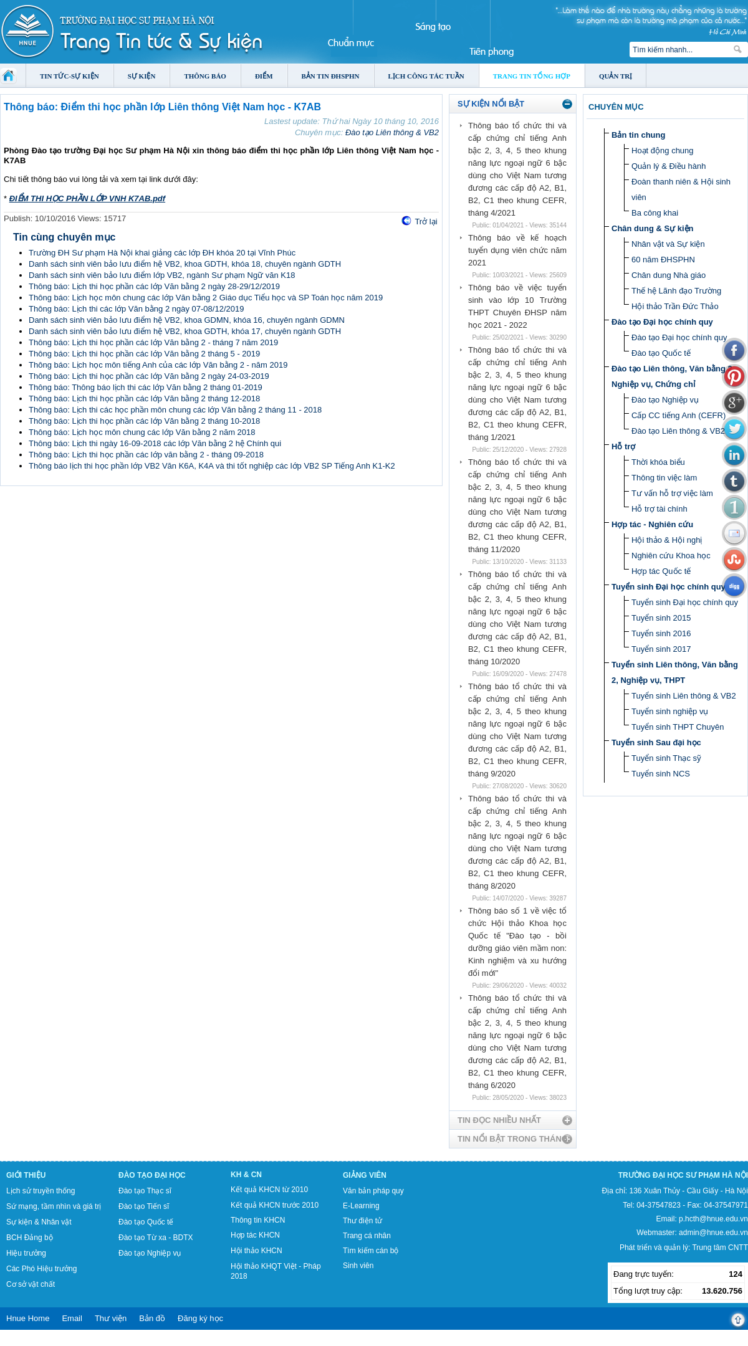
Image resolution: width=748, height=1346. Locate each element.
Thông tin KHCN (258, 1220)
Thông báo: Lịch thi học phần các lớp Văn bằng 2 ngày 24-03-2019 (149, 376)
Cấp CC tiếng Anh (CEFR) (678, 415)
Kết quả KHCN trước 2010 (275, 1205)
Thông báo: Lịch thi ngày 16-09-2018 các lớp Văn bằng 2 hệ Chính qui (155, 443)
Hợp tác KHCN (255, 1235)
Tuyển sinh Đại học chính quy (668, 586)
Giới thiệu (26, 1175)
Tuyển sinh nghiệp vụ (669, 711)
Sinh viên (358, 1265)
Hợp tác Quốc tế (661, 571)
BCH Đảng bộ (29, 1237)
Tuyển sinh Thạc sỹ (666, 758)
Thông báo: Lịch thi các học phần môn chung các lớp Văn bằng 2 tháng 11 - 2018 (175, 409)
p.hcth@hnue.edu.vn (713, 1219)
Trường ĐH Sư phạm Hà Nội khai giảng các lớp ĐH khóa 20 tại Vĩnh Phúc (162, 252)
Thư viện (111, 1318)
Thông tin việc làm (664, 477)
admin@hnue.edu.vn (713, 1232)
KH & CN (246, 1174)
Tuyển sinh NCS (660, 773)
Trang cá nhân (367, 1235)
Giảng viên (364, 1175)
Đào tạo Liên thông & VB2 (392, 132)
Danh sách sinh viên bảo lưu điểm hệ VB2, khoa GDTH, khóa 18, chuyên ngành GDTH (185, 264)
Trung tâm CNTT (720, 1247)
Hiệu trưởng (26, 1253)
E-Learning (361, 1205)
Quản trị (615, 76)
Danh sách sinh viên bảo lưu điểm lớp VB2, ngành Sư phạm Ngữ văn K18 (162, 275)
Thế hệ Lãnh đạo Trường (676, 290)
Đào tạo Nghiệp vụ (665, 399)
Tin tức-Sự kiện (69, 76)
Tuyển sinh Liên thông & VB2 (683, 695)
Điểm (264, 76)
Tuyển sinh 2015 (661, 618)
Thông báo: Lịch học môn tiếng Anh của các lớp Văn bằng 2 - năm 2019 (158, 365)
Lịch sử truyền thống (40, 1190)
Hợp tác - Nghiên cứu (652, 524)
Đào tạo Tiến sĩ (143, 1206)
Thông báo (205, 76)
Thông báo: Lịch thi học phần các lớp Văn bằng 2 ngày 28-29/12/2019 (154, 286)
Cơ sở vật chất (30, 1284)
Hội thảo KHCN (256, 1250)
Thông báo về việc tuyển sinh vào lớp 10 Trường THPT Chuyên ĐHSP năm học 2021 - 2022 (517, 306)
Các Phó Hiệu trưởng (41, 1268)
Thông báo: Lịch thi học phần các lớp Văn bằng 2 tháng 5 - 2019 (144, 353)
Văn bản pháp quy (373, 1190)
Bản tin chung (638, 135)
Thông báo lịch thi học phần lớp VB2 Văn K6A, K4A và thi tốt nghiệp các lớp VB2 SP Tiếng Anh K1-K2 (212, 465)
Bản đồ (152, 1318)
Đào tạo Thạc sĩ (144, 1190)
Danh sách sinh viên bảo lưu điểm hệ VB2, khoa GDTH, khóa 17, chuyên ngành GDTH (185, 331)
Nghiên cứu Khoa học (671, 555)
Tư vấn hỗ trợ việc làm (672, 493)
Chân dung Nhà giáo (668, 275)
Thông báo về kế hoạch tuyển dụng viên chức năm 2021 (517, 250)
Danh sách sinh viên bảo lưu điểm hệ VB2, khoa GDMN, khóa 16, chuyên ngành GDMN (187, 320)
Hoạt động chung (662, 150)
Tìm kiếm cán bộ (370, 1250)
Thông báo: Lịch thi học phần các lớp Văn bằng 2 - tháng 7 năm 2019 (153, 342)
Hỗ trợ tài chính (659, 508)
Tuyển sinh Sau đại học (656, 742)
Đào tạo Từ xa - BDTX (155, 1237)
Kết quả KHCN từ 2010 (269, 1189)
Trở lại (426, 221)
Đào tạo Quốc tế (661, 353)
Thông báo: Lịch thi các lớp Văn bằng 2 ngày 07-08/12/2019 (136, 308)
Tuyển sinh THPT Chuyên (677, 727)
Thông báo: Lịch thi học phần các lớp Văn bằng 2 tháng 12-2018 (144, 398)
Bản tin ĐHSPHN (331, 76)
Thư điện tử (362, 1220)
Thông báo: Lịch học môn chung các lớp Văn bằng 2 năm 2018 (142, 432)
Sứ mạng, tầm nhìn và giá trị (53, 1206)
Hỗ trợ (623, 446)
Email (72, 1318)
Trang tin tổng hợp (531, 76)
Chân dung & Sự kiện (652, 228)
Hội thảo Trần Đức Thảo (675, 306)
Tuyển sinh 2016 (661, 633)
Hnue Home (27, 1318)
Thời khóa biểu (658, 462)
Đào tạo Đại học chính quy (662, 322)
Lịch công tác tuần (426, 76)
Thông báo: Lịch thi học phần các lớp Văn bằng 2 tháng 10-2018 (144, 421)
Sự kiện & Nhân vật (39, 1222)
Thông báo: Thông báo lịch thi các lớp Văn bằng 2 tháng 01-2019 (145, 387)
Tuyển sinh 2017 (661, 649)
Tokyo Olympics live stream (45, 1341)
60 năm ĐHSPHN (663, 259)
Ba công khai (654, 212)
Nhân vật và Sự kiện (668, 244)
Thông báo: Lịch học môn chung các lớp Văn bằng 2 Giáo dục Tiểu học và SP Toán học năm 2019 (206, 297)
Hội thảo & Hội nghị (666, 540)
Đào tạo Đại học (152, 1175)
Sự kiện (142, 76)
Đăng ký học (200, 1318)
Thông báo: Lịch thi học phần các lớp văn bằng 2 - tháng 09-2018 (146, 454)
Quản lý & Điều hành (668, 166)
